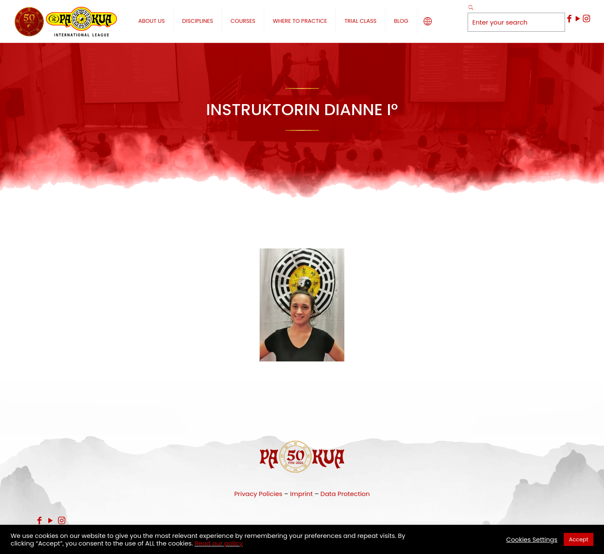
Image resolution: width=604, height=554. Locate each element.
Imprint (301, 493)
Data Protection (345, 493)
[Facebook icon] (569, 19)
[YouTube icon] (578, 19)
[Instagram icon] (586, 19)
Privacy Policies (258, 493)
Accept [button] (578, 539)
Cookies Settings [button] (531, 539)
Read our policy (218, 543)
